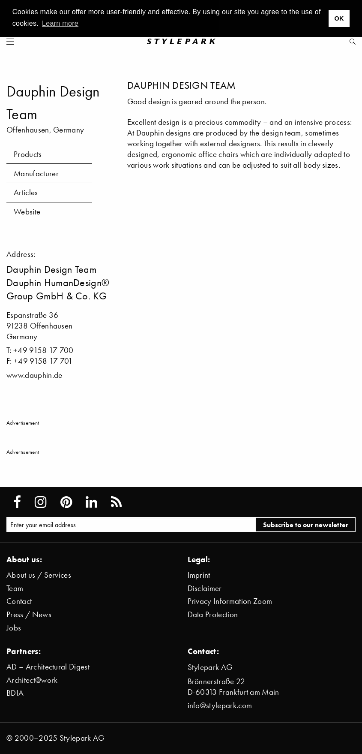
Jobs (13, 628)
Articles (26, 192)
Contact (19, 601)
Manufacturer (36, 173)
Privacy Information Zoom (230, 601)
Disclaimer (205, 588)
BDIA (15, 693)
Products (28, 154)
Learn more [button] (60, 23)
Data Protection (213, 614)
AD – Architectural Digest (48, 667)
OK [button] (339, 18)
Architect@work (31, 680)
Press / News (28, 614)
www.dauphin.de (34, 375)
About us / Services (38, 575)
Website (27, 212)
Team (14, 588)
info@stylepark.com (220, 705)
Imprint (199, 575)
